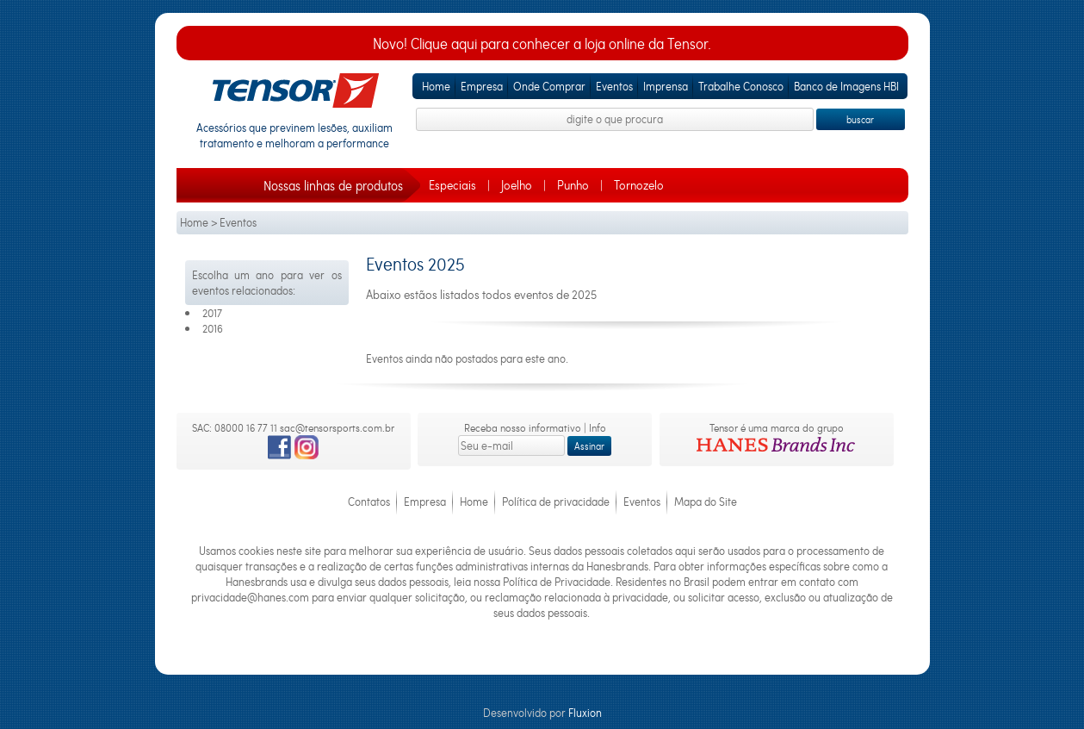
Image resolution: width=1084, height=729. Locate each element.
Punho (573, 185)
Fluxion (585, 712)
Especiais (452, 185)
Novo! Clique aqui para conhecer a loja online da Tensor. (542, 43)
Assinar (589, 445)
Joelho (516, 185)
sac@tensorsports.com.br (337, 428)
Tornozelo (639, 185)
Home (194, 222)
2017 (212, 313)
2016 (212, 328)
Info (597, 428)
